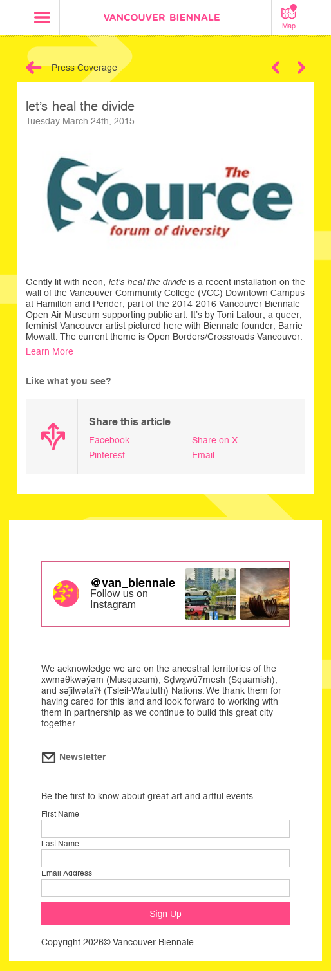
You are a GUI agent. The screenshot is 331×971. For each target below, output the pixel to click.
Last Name (60, 843)
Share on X (215, 440)
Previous (275, 67)
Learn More (49, 351)
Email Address (66, 873)
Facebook (109, 440)
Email (203, 455)
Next (301, 67)
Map (289, 17)
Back (34, 67)
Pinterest (107, 455)
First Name (60, 813)
